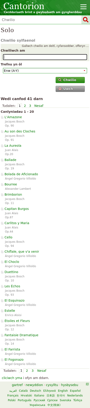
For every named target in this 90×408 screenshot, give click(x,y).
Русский (39, 400)
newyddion (34, 385)
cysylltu (52, 385)
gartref (17, 385)
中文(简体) (53, 405)
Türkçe (77, 400)
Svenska (65, 400)
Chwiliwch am (13, 50)
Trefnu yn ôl (11, 64)
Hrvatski (26, 395)
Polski (12, 400)
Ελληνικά (49, 390)
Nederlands (75, 395)
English (63, 390)
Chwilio (67, 80)
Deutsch (35, 390)
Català (23, 390)
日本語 (51, 395)
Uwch (65, 89)
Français (12, 395)
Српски (52, 400)
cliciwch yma (12, 378)
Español (75, 390)
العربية (13, 390)
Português (24, 400)
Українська (37, 405)
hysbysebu (69, 385)
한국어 (61, 395)
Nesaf (38, 106)
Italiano (39, 395)
